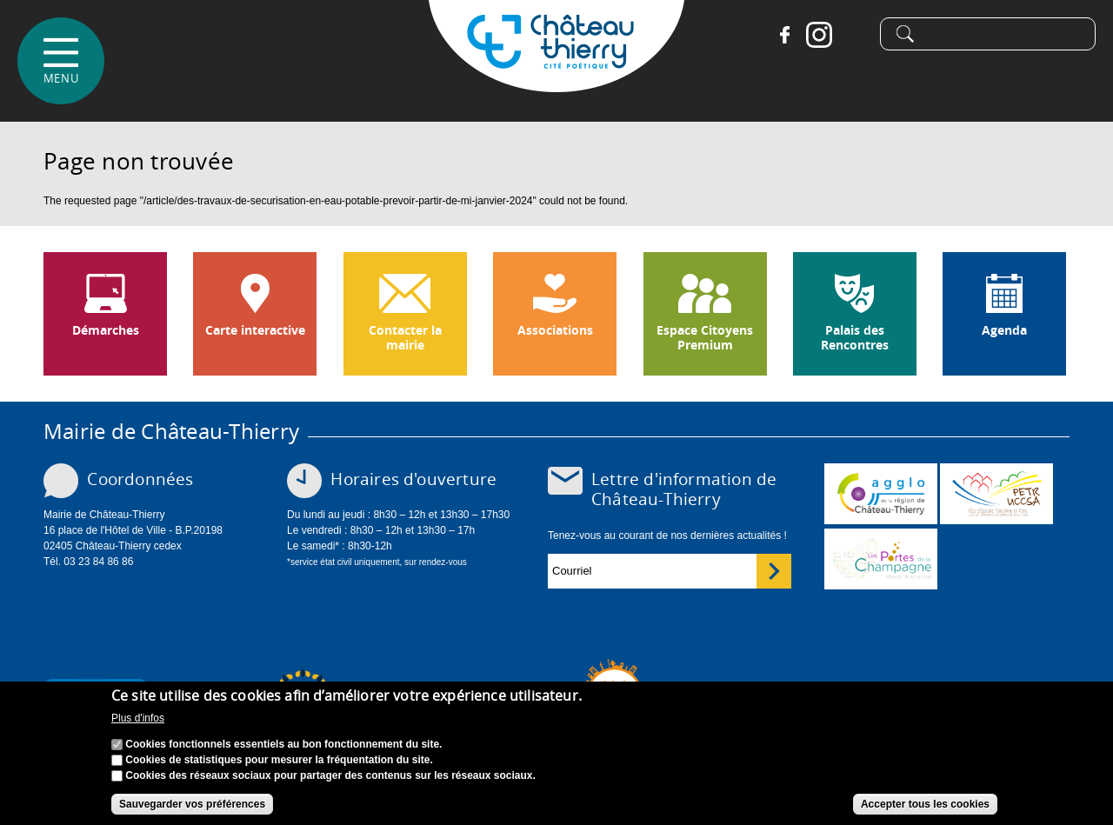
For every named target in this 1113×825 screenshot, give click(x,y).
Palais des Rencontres (855, 338)
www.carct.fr (880, 493)
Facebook (784, 34)
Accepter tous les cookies (925, 806)
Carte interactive (255, 330)
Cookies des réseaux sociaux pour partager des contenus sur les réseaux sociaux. (330, 777)
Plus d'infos (137, 721)
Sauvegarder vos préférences (192, 806)
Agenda (1004, 330)
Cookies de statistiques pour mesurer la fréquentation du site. (278, 761)
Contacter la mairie (405, 338)
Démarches (105, 330)
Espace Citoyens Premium (704, 338)
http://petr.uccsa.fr (996, 493)
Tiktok (853, 34)
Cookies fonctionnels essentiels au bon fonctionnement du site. (283, 746)
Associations (555, 330)
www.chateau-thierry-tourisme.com (880, 559)
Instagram (819, 34)
